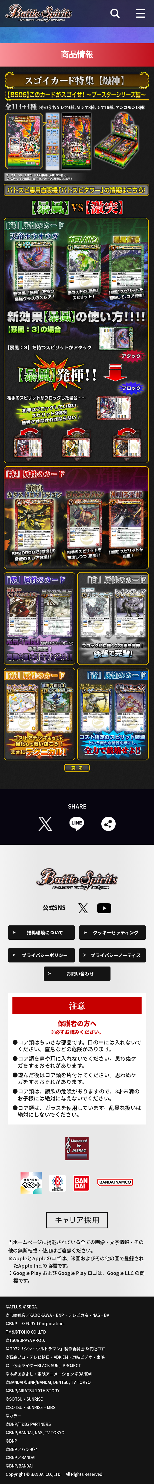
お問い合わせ (80, 973)
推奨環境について (45, 932)
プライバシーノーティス (116, 955)
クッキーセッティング (116, 932)
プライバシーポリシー (45, 955)
